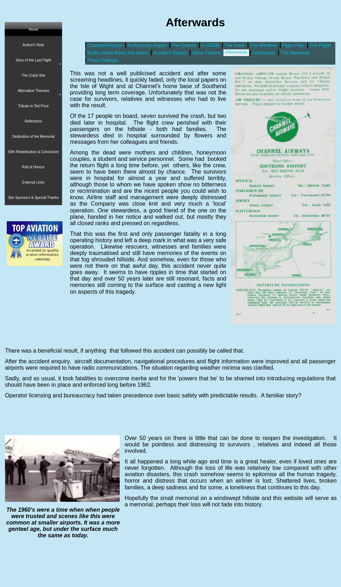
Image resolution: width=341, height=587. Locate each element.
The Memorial (294, 52)
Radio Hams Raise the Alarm (117, 52)
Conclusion (263, 52)
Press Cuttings (102, 60)
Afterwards (236, 52)
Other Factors (206, 52)
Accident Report (170, 52)
